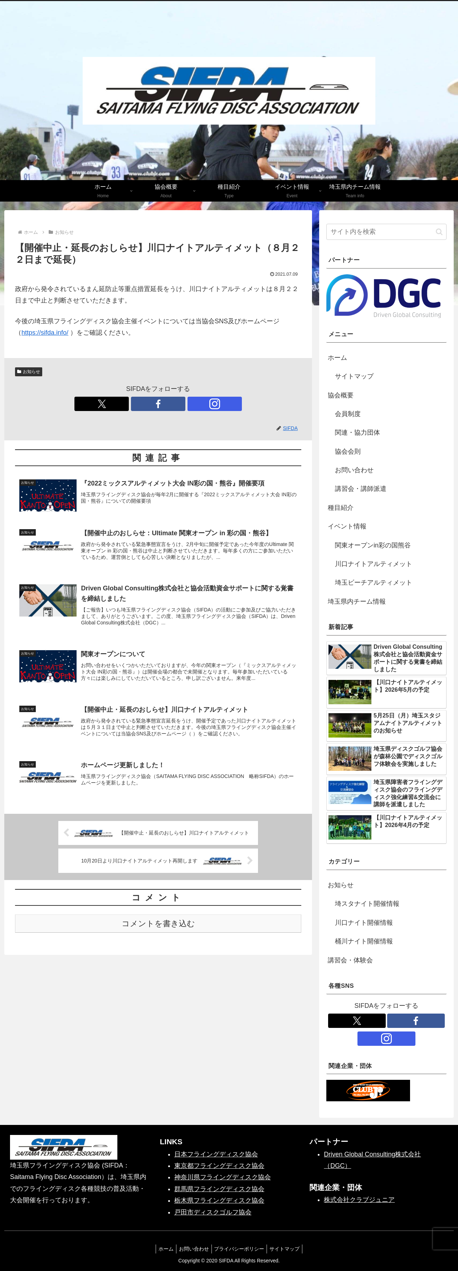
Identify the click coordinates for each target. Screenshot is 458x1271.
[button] (439, 232)
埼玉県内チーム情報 (357, 601)
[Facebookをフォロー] (158, 404)
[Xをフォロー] (142, 404)
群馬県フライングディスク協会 (219, 1189)
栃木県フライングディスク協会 (219, 1200)
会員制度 (348, 413)
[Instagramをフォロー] (174, 404)
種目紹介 (341, 507)
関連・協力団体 (357, 432)
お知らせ (28, 371)
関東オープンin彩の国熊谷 (373, 545)
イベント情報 (347, 526)
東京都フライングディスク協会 (219, 1165)
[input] (386, 232)
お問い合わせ (354, 470)
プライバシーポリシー (240, 1249)
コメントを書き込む (158, 928)
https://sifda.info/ (44, 332)
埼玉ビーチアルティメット (373, 582)
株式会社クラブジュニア (359, 1199)
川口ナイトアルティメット (373, 563)
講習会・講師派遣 (360, 488)
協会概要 (341, 395)
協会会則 (348, 451)
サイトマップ (354, 376)
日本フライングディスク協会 (216, 1154)
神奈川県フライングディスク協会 (222, 1177)
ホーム (337, 357)
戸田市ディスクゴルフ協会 (213, 1212)
